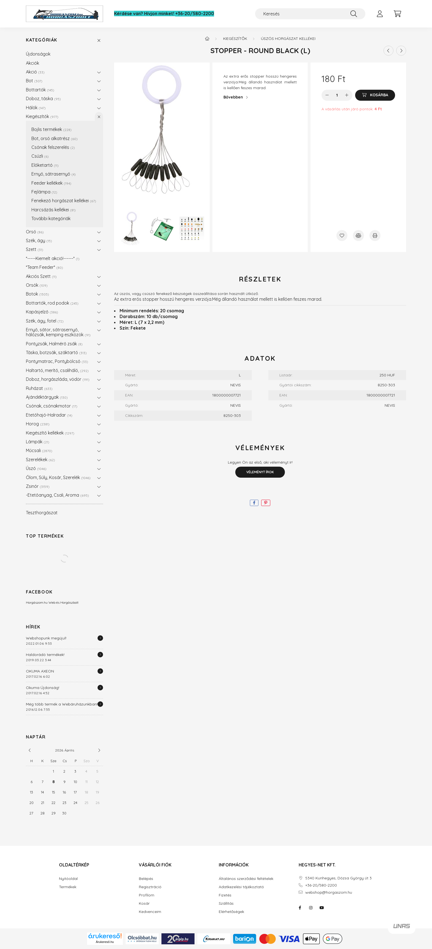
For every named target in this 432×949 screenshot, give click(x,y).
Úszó (36, 468)
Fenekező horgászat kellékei (63, 200)
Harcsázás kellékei (53, 209)
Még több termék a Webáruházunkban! (62, 704)
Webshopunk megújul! (46, 638)
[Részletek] (100, 638)
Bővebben (233, 97)
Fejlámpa (44, 192)
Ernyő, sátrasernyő (53, 174)
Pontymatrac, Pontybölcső (57, 361)
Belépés (146, 878)
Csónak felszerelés (53, 147)
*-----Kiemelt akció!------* (53, 258)
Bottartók (40, 89)
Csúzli (40, 156)
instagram (310, 907)
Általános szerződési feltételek (246, 878)
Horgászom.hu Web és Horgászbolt (52, 602)
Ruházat (39, 388)
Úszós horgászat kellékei (288, 38)
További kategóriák (51, 218)
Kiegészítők (42, 116)
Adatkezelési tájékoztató (241, 887)
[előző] (30, 750)
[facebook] (254, 503)
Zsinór (38, 486)
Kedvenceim (150, 911)
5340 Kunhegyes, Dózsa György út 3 (338, 878)
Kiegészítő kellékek (50, 433)
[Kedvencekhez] (341, 235)
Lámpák (37, 441)
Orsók (37, 285)
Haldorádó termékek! (45, 654)
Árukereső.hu (105, 941)
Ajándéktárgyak (47, 397)
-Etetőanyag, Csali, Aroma (57, 495)
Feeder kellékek (51, 183)
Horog (38, 423)
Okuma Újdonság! (42, 687)
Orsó (35, 231)
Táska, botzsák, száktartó (56, 352)
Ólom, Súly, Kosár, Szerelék (58, 477)
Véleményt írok (260, 472)
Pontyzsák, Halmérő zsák (54, 343)
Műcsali (39, 450)
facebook (299, 907)
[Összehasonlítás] (358, 235)
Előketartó (45, 165)
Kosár (144, 903)
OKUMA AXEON (40, 671)
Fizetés (225, 895)
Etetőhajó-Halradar (49, 415)
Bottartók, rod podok (52, 303)
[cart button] (397, 13)
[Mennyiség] (337, 95)
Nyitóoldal (68, 878)
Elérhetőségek (231, 911)
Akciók (32, 63)
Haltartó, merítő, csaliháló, (57, 370)
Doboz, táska (43, 98)
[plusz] (347, 95)
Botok (37, 294)
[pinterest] (265, 503)
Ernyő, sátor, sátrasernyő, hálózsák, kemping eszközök (58, 332)
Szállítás (226, 903)
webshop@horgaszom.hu (328, 892)
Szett (34, 249)
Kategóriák (41, 40)
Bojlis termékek (51, 129)
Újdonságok (38, 54)
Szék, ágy (39, 240)
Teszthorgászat (42, 512)
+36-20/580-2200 (194, 13)
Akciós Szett (41, 276)
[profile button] (379, 13)
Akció (35, 72)
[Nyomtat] (374, 235)
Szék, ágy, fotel (45, 321)
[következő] (99, 750)
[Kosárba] (375, 95)
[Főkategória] (207, 38)
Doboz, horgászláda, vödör (58, 379)
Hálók (36, 107)
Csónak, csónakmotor (51, 406)
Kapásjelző (42, 311)
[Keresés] (310, 13)
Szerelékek (40, 459)
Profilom (146, 895)
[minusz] (327, 95)
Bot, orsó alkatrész (54, 138)
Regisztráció (150, 887)
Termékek (67, 887)
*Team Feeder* (44, 267)
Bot (34, 80)
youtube (321, 907)
